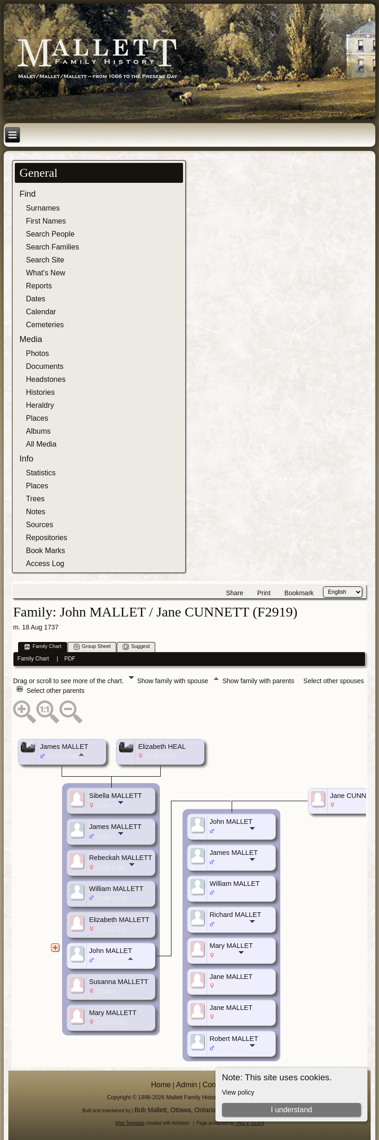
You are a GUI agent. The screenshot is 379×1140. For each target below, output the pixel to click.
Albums (38, 431)
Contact (215, 1085)
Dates (35, 299)
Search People (50, 234)
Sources (39, 525)
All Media (41, 444)
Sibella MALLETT (115, 795)
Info (26, 458)
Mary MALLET (231, 945)
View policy (238, 1092)
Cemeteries (45, 325)
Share (234, 593)
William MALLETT (116, 888)
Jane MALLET (231, 976)
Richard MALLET (235, 914)
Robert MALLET (233, 1038)
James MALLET (64, 746)
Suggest (136, 646)
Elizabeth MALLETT (119, 919)
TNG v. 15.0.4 (249, 1123)
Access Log (45, 563)
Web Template (130, 1123)
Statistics (41, 473)
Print (264, 593)
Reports (39, 286)
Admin (186, 1085)
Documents (44, 366)
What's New (45, 273)
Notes (35, 512)
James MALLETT (115, 826)
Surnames (43, 208)
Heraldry (40, 405)
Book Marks (45, 550)
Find (27, 194)
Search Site (45, 260)
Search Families (52, 247)
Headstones (45, 379)
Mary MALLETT (113, 1012)
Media (30, 339)
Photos (37, 353)
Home (161, 1085)
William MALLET (234, 883)
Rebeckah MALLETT (120, 857)
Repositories (46, 538)
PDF (70, 658)
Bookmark (299, 593)
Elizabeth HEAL (162, 746)
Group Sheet (92, 646)
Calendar (41, 312)
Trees (35, 499)
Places (37, 418)
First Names (46, 221)
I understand (291, 1110)
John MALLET (110, 950)
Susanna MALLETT (118, 981)
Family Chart (42, 646)
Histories (40, 392)
